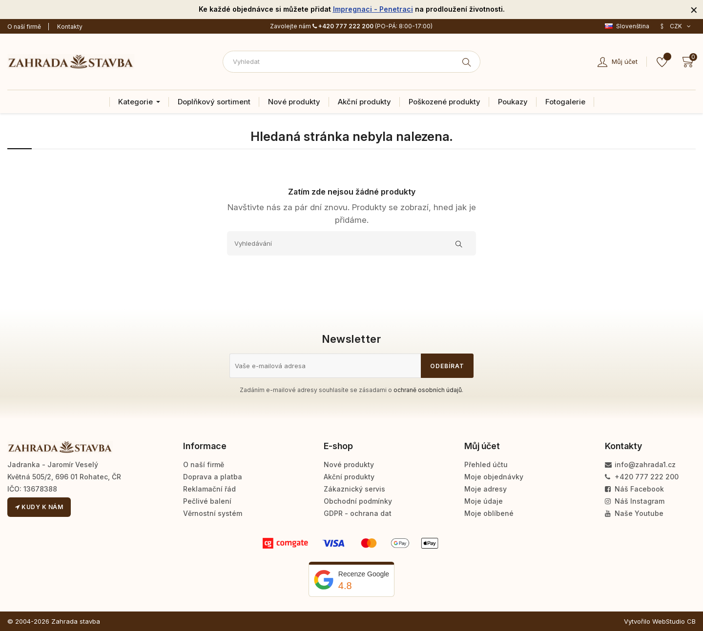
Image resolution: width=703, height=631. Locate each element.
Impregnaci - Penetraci (373, 9)
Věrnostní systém (212, 513)
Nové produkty (349, 464)
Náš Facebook (634, 489)
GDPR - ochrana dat (358, 513)
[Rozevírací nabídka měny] (675, 26)
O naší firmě (24, 26)
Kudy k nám (39, 507)
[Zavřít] (694, 9)
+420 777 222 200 (342, 26)
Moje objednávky (493, 477)
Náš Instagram (634, 501)
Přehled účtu (486, 464)
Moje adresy (485, 489)
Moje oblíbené (489, 513)
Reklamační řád (209, 489)
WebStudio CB (674, 621)
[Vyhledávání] (351, 243)
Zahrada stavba (75, 621)
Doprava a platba (212, 477)
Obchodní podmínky (358, 501)
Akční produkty (349, 477)
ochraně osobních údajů (427, 390)
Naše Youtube (634, 513)
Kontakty (70, 26)
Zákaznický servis (354, 489)
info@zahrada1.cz (640, 464)
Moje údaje (483, 501)
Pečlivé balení (207, 501)
